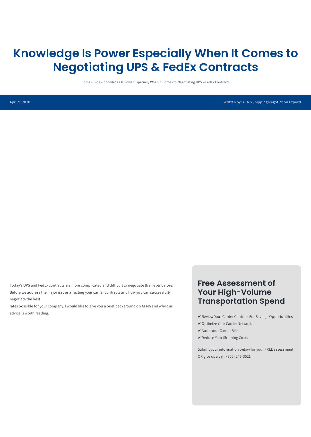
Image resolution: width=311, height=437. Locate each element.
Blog (97, 82)
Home (85, 82)
